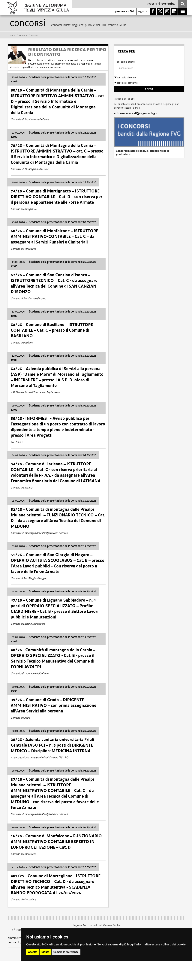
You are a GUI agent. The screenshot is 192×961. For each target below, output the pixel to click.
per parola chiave (126, 61)
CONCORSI (23, 35)
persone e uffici (124, 11)
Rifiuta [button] (45, 951)
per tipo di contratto (126, 82)
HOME (12, 35)
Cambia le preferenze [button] (66, 951)
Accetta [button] (32, 951)
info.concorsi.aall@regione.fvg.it (136, 113)
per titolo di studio (125, 77)
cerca (149, 88)
